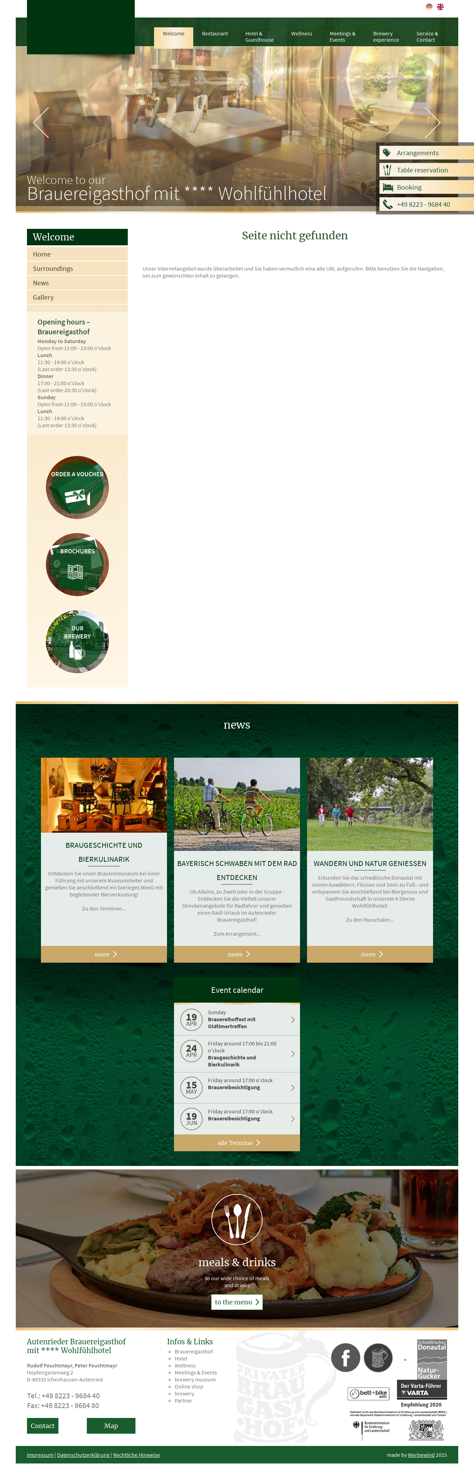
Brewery (386, 36)
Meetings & (343, 36)
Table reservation (422, 169)
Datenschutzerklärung (83, 1454)
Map (111, 1426)
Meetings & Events (196, 1372)
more (102, 954)
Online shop (189, 1386)
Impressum (40, 1454)
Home (42, 254)
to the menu (237, 1302)
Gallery (43, 297)
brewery (184, 1393)
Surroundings (53, 268)
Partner (183, 1400)
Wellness (301, 33)
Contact (43, 1426)
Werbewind (421, 1454)
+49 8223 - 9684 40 (423, 204)
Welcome (173, 33)
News (41, 282)
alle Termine (235, 1142)
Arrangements (418, 152)
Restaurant (215, 33)
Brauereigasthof (194, 1351)
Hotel (181, 1358)
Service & (427, 36)
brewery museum (195, 1379)
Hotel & (259, 36)
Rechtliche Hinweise (136, 1454)
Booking (409, 187)
